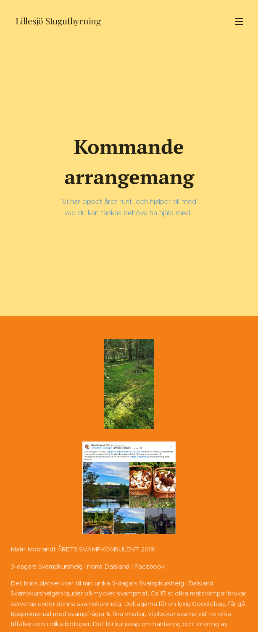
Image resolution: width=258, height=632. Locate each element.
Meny (239, 21)
